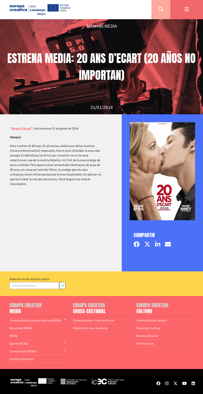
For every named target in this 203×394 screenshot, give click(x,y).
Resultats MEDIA (21, 328)
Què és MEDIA (38, 343)
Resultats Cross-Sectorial (90, 328)
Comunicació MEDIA (38, 351)
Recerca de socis (147, 336)
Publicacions (145, 343)
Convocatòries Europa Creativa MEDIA (38, 320)
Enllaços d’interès (22, 359)
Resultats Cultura (148, 328)
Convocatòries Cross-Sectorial (93, 320)
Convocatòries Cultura (151, 320)
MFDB (13, 336)
